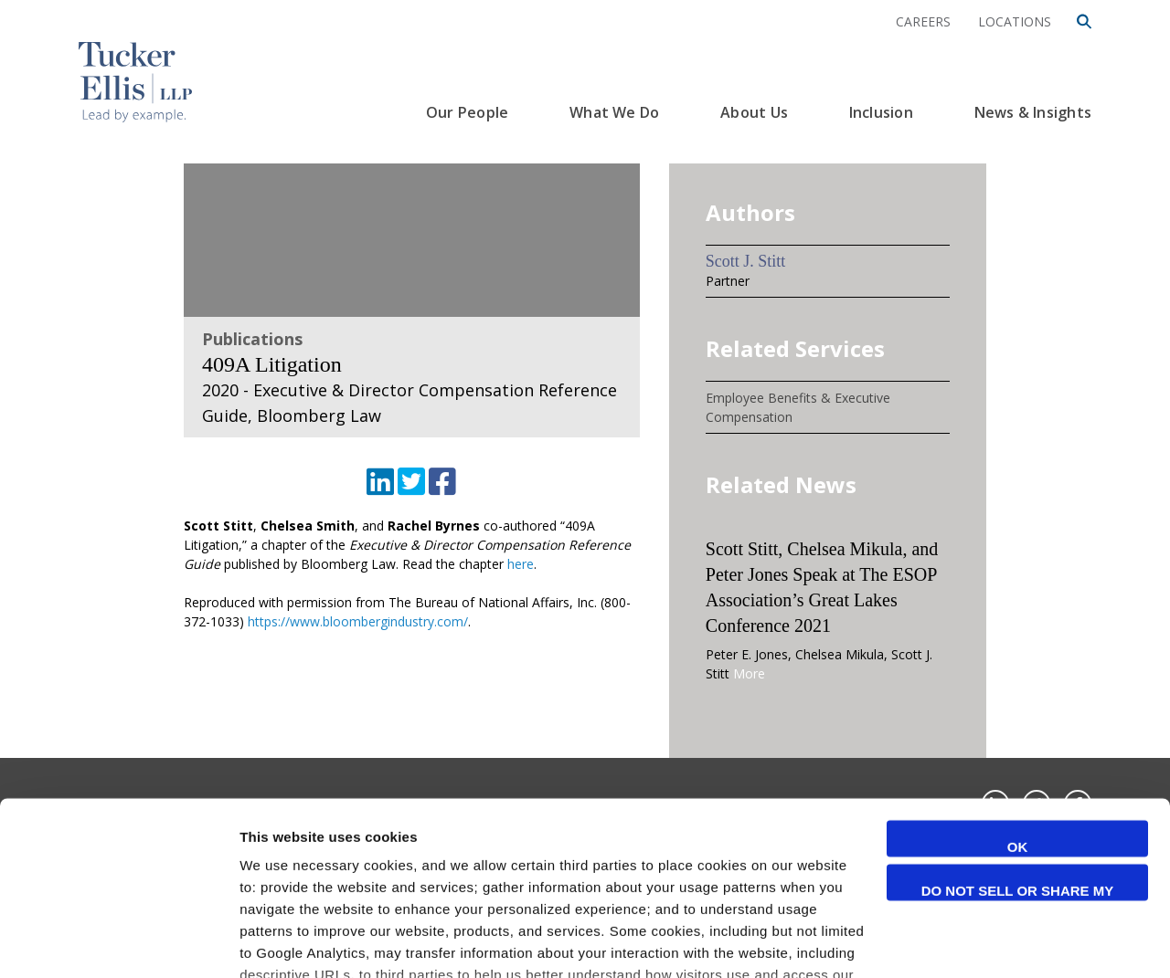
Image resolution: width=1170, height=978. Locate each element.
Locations (1014, 21)
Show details (281, 942)
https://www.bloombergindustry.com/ (358, 621)
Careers (923, 21)
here (520, 564)
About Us (754, 112)
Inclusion (881, 112)
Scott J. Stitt (746, 261)
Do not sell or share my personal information (1017, 767)
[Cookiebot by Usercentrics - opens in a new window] (118, 942)
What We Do (614, 112)
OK (1017, 722)
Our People (467, 112)
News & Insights (1032, 112)
